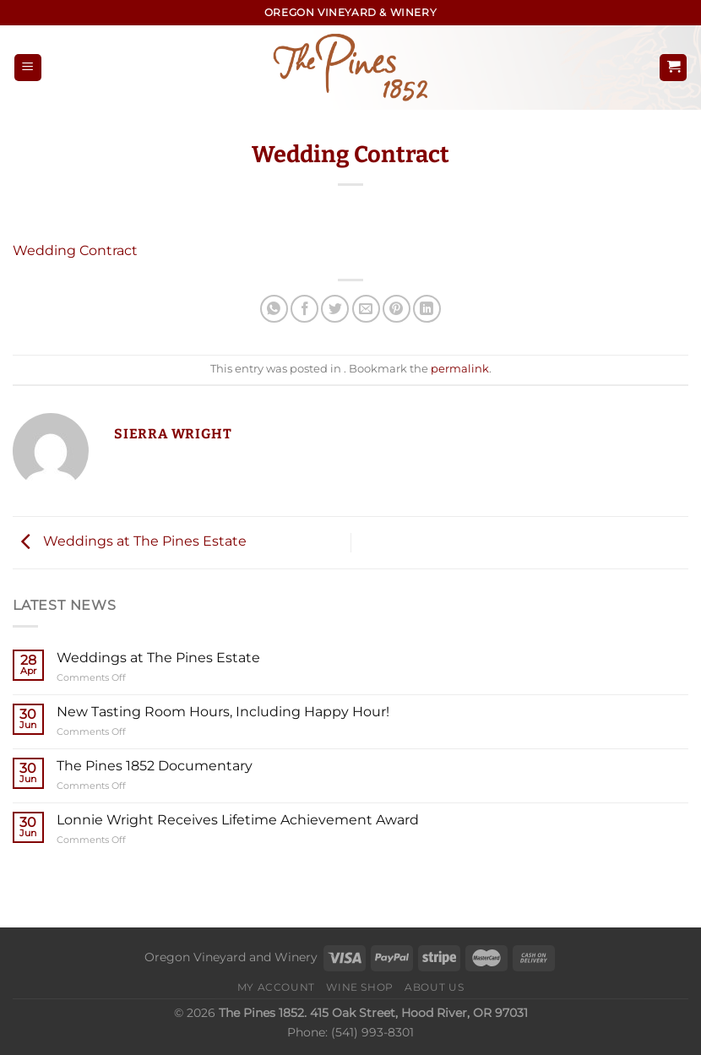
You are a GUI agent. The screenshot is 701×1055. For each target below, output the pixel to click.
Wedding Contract (75, 250)
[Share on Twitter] (335, 309)
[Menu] (27, 68)
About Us (434, 987)
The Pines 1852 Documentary (155, 766)
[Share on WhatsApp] (274, 309)
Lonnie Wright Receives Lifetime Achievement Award (238, 820)
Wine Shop (360, 987)
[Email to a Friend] (366, 309)
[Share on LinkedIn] (427, 309)
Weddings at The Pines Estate (130, 542)
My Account (276, 987)
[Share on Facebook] (304, 309)
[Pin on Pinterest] (396, 309)
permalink (460, 368)
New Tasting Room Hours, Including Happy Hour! (223, 712)
